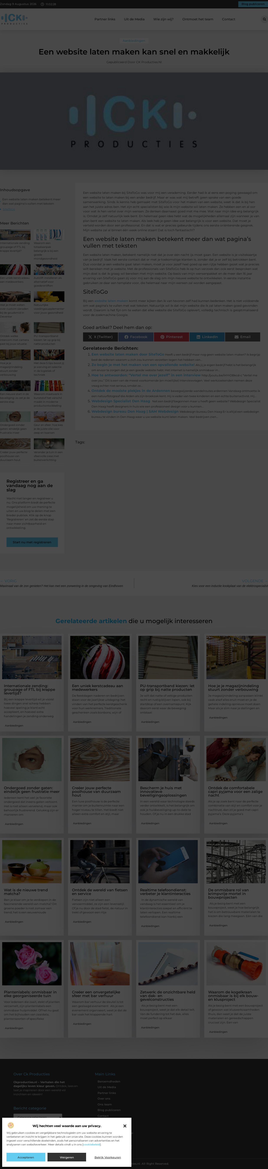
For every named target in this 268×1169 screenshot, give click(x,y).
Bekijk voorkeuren (108, 1157)
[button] (125, 1126)
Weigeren (67, 1157)
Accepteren (26, 1157)
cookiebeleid (91, 1144)
